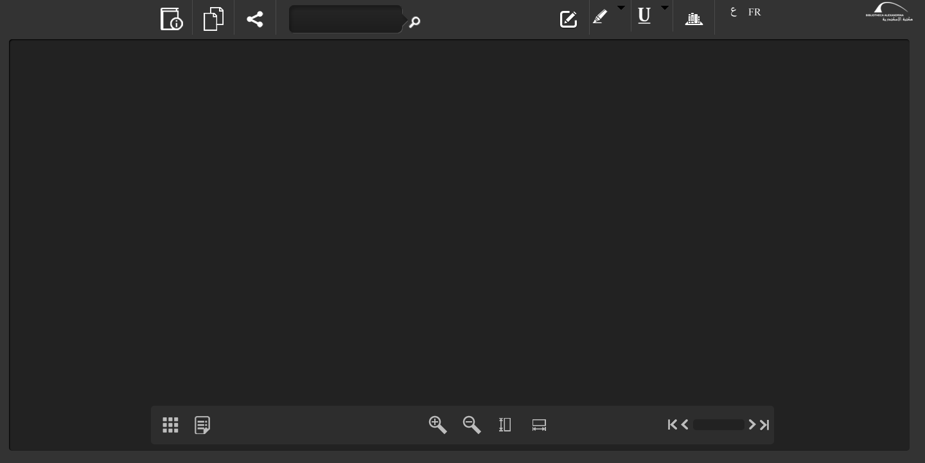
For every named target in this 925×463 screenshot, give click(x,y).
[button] (172, 17)
